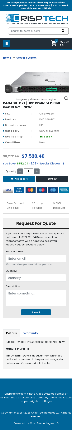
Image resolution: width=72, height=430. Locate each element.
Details (11, 333)
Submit (36, 312)
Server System (26, 58)
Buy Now (52, 178)
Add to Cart (19, 178)
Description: (13, 286)
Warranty (30, 333)
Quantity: (11, 271)
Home (7, 58)
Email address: (15, 251)
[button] (60, 43)
